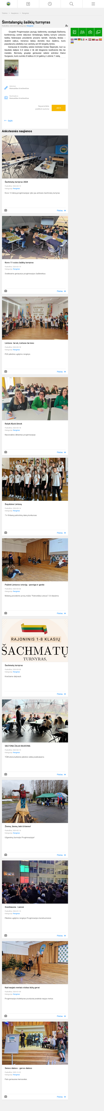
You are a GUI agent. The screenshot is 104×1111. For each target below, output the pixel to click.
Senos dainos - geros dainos (18, 1068)
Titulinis (5, 13)
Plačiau (60, 211)
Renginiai (25, 13)
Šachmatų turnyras (14, 665)
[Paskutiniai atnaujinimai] (50, 4)
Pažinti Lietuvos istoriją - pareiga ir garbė (24, 585)
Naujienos (15, 13)
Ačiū (58, 108)
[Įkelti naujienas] (28, 4)
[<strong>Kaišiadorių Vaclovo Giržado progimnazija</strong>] (8, 3)
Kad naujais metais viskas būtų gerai (22, 987)
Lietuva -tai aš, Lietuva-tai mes (19, 343)
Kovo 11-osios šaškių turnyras (19, 262)
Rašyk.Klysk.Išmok (13, 424)
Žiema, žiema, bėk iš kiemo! (18, 826)
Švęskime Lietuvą (13, 504)
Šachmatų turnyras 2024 (16, 182)
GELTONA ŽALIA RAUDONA (17, 746)
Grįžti (10, 121)
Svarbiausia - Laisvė (14, 907)
